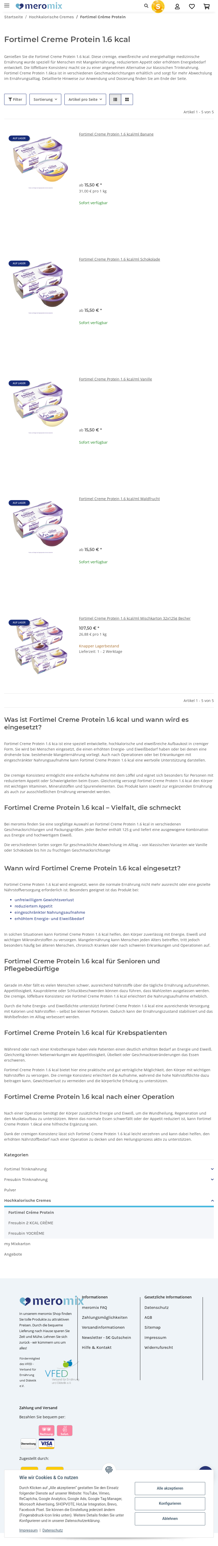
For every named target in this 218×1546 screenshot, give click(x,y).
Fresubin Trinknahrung (26, 1179)
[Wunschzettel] (192, 6)
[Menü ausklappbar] (6, 3)
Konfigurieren (170, 1503)
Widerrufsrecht (158, 1347)
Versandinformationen (103, 1327)
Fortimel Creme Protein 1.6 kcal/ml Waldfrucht (119, 498)
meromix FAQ (94, 1307)
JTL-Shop (191, 1539)
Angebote (13, 1254)
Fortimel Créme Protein (31, 1212)
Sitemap (152, 1327)
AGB (148, 1317)
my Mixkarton (17, 1243)
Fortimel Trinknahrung (25, 1169)
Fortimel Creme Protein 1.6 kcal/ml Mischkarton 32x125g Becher (135, 618)
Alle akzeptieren (170, 1488)
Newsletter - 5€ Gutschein (106, 1337)
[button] (147, 6)
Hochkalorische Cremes (27, 1200)
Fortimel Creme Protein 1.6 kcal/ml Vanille (115, 379)
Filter (15, 99)
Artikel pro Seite (83, 99)
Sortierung (43, 99)
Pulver (10, 1189)
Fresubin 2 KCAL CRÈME (30, 1222)
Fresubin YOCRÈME (26, 1233)
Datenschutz (53, 1530)
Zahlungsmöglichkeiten (105, 1317)
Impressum (28, 1530)
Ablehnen (170, 1518)
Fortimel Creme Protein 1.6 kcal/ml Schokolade (119, 259)
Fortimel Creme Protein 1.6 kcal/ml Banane (116, 134)
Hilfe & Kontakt (97, 1347)
